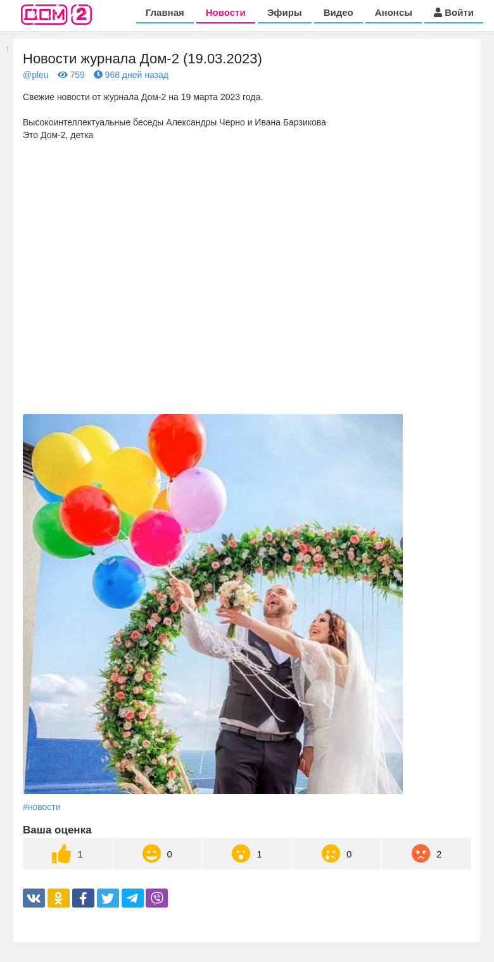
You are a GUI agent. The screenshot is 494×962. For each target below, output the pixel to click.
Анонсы (393, 12)
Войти (454, 12)
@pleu (36, 75)
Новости (226, 12)
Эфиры (284, 12)
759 (71, 75)
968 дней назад (131, 75)
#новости (42, 807)
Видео (338, 12)
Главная (165, 12)
